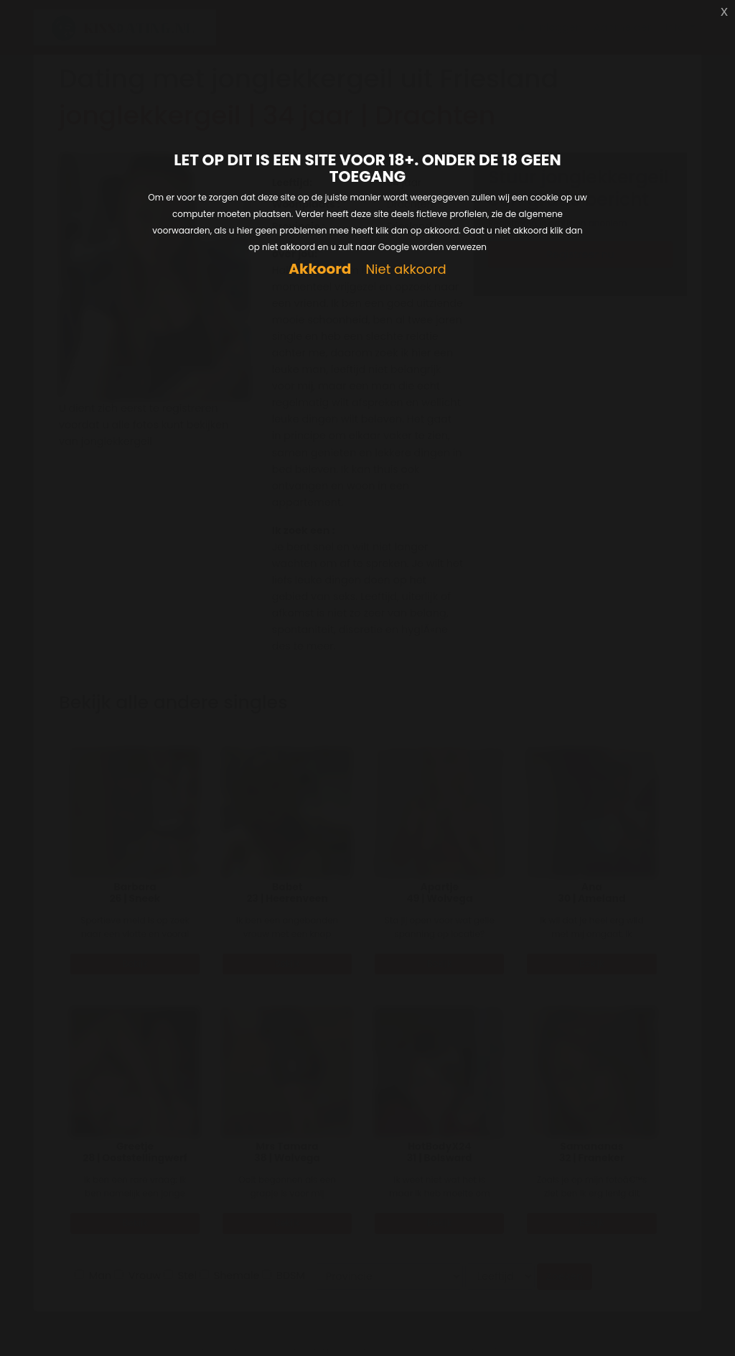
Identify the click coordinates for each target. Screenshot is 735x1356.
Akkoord (320, 269)
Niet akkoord (405, 270)
